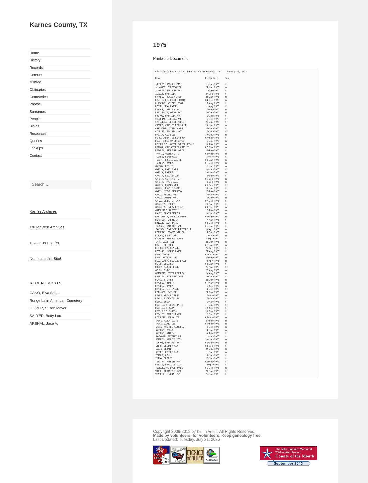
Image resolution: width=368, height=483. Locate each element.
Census (36, 75)
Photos (35, 104)
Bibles (34, 126)
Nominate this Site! (45, 258)
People (35, 119)
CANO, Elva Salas (44, 293)
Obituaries (38, 90)
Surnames (38, 112)
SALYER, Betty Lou (45, 316)
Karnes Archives (43, 211)
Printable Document (170, 58)
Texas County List (44, 243)
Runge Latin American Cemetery (56, 301)
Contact (36, 156)
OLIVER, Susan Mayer (48, 308)
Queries (36, 141)
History (35, 60)
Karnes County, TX (59, 24)
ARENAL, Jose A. (44, 323)
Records (36, 68)
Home (34, 53)
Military (35, 82)
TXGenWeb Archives (47, 227)
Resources (38, 134)
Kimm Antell (207, 431)
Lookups (36, 148)
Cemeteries (39, 97)
